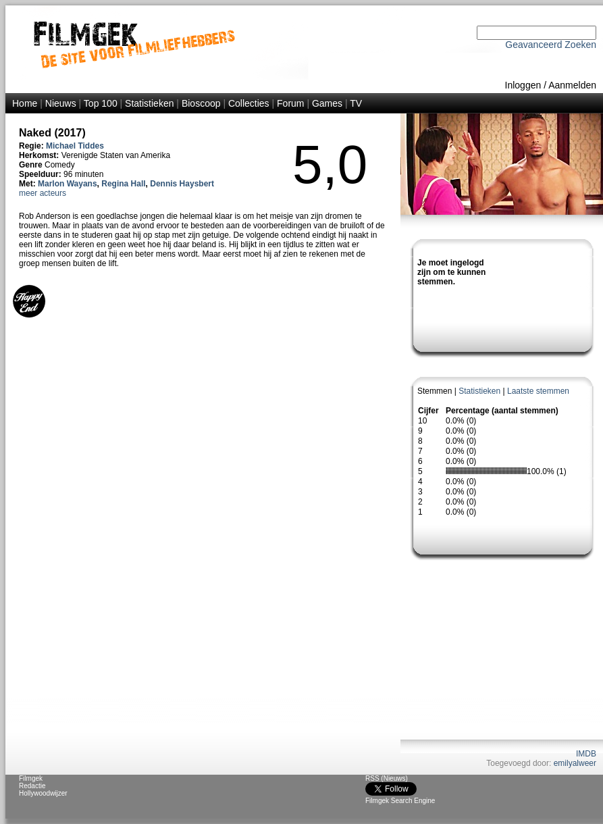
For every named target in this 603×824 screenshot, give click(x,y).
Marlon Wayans (67, 183)
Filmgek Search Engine (400, 800)
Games (327, 103)
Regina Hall (123, 183)
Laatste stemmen (538, 391)
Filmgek (31, 778)
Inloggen (523, 85)
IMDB (586, 753)
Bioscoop (201, 103)
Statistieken (149, 103)
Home (24, 103)
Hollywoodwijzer (43, 793)
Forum (290, 103)
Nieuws (60, 103)
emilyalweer (575, 763)
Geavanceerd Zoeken (550, 44)
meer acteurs (42, 193)
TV (356, 103)
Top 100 (100, 103)
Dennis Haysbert (182, 183)
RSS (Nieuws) (386, 778)
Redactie (32, 786)
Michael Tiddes (75, 146)
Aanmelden (572, 85)
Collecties (248, 103)
